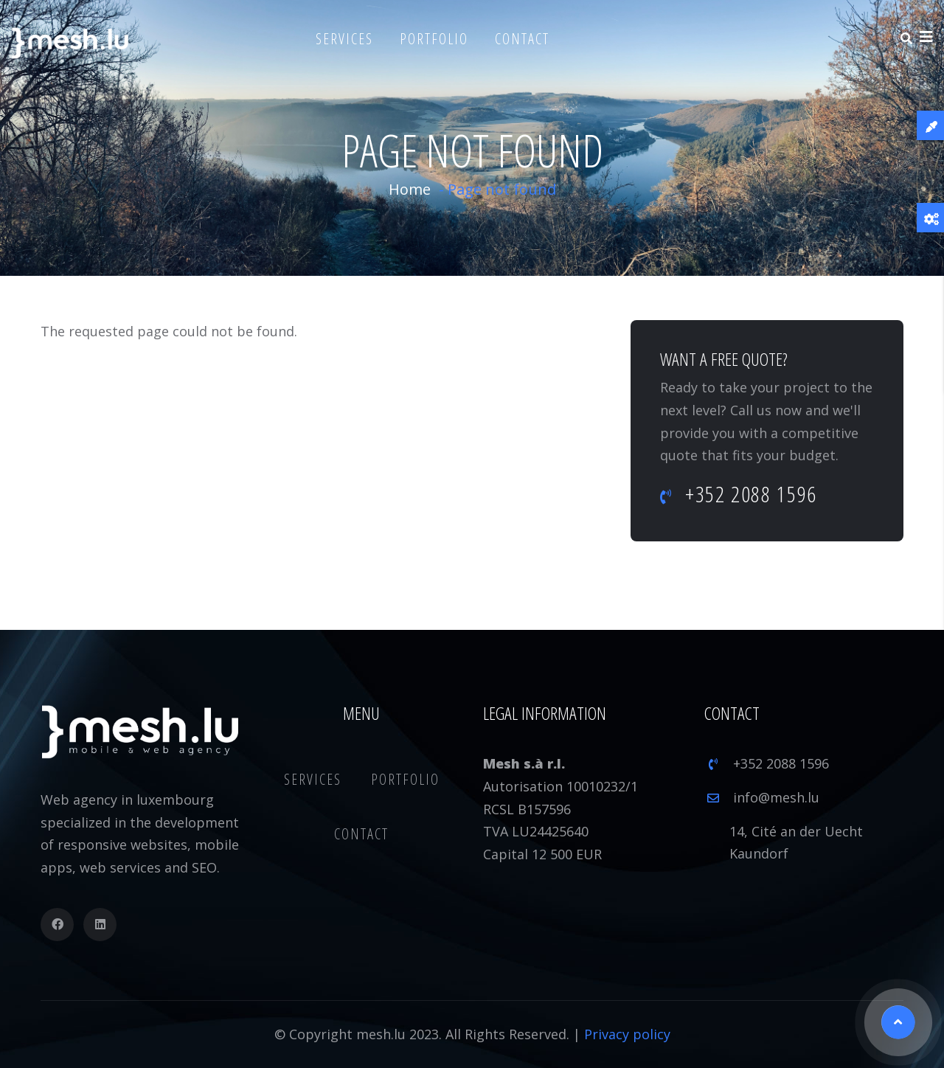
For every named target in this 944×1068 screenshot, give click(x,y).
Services (344, 39)
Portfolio (434, 39)
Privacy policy (627, 1034)
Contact (522, 39)
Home (410, 189)
